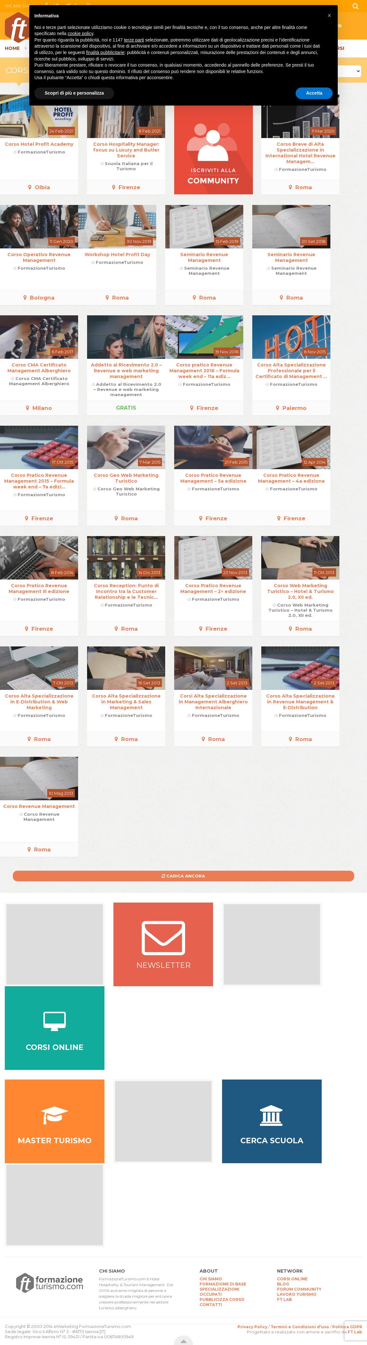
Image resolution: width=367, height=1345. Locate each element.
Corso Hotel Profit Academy (39, 144)
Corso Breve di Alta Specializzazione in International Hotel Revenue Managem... (300, 152)
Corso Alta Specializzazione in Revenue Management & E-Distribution (300, 701)
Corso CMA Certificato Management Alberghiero (39, 368)
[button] (329, 15)
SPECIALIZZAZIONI (219, 1289)
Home (12, 48)
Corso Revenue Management (39, 806)
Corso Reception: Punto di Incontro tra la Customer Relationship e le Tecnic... (126, 591)
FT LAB (284, 1299)
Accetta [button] (314, 93)
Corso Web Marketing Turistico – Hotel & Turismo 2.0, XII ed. (300, 591)
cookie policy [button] (80, 33)
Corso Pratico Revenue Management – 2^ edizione (213, 588)
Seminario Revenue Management (204, 257)
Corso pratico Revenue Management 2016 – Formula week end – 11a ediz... (204, 370)
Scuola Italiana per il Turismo (129, 166)
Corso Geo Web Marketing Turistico (126, 478)
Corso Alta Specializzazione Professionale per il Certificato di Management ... (291, 370)
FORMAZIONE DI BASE (223, 1284)
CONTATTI (211, 1304)
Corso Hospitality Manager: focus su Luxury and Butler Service (126, 150)
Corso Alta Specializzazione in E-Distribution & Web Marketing (39, 701)
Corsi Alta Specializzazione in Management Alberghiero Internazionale (213, 701)
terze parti (134, 39)
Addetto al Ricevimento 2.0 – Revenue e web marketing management (126, 370)
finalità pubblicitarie (105, 52)
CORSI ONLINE (292, 1278)
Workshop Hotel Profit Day (117, 254)
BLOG (283, 1284)
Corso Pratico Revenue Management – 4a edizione (291, 478)
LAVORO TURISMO (297, 1294)
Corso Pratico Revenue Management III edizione (39, 588)
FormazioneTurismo (41, 151)
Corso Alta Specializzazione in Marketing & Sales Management (126, 701)
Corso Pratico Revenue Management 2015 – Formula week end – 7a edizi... (39, 481)
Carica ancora (183, 875)
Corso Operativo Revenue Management (39, 257)
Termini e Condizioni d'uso (300, 1326)
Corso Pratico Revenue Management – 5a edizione (213, 478)
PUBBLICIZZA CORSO (222, 1299)
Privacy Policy (252, 1326)
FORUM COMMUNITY (299, 1289)
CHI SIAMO (211, 1278)
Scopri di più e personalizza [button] (74, 93)
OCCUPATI (211, 1294)
